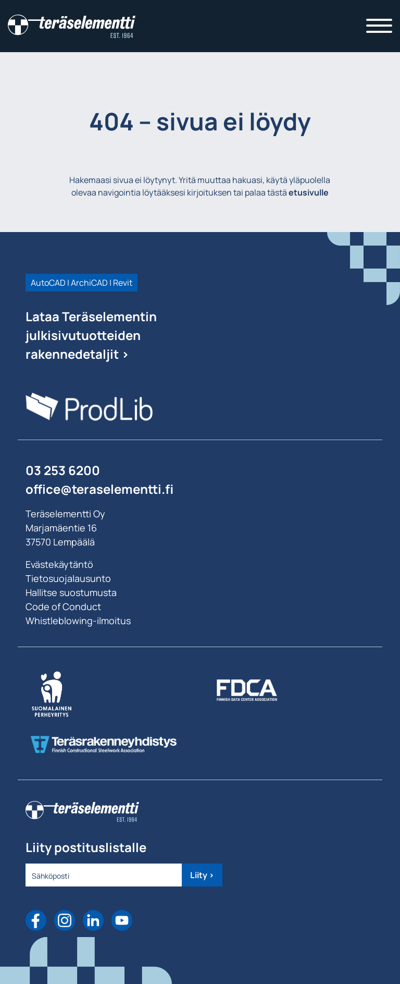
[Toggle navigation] (379, 26)
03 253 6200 (63, 470)
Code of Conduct (63, 606)
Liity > (202, 875)
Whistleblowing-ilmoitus (78, 620)
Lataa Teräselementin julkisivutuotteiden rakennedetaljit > (91, 335)
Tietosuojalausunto (68, 578)
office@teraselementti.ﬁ (99, 488)
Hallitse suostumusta (71, 592)
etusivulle (309, 192)
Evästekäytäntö (59, 564)
